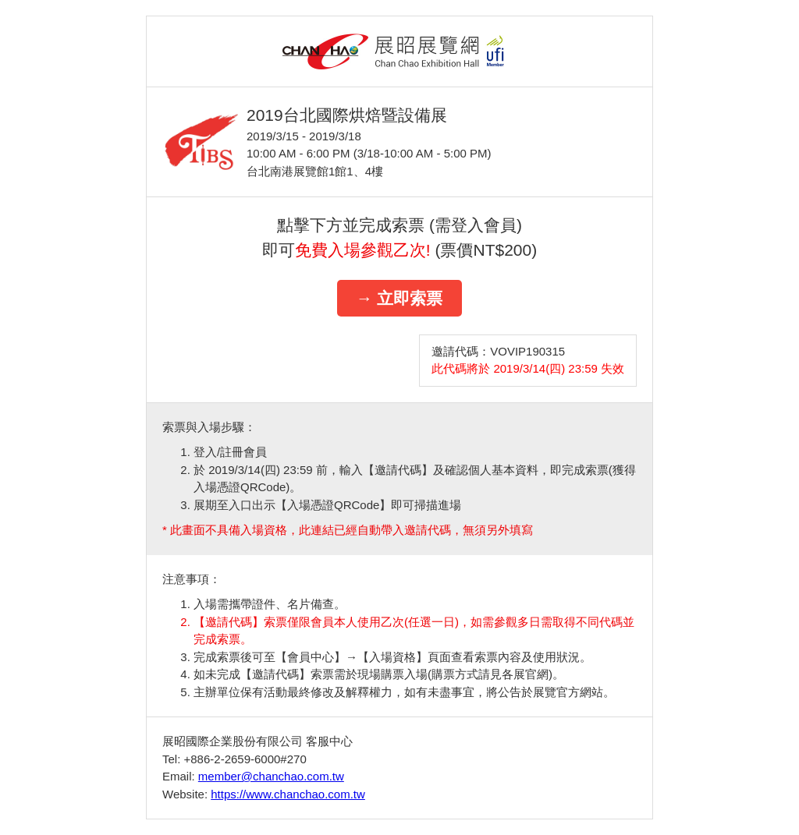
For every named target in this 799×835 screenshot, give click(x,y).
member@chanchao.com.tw (271, 776)
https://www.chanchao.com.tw (288, 794)
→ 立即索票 (400, 298)
